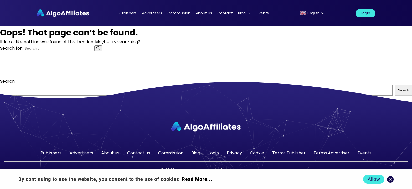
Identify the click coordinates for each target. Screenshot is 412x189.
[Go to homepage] (206, 127)
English (310, 13)
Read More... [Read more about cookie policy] (197, 179)
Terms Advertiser (331, 153)
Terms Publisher (289, 153)
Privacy (234, 153)
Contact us (138, 153)
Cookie (257, 153)
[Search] (98, 48)
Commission (178, 13)
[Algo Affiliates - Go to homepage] (63, 13)
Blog (242, 13)
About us (204, 13)
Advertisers (152, 13)
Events (263, 13)
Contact (225, 13)
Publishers (128, 13)
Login (365, 13)
